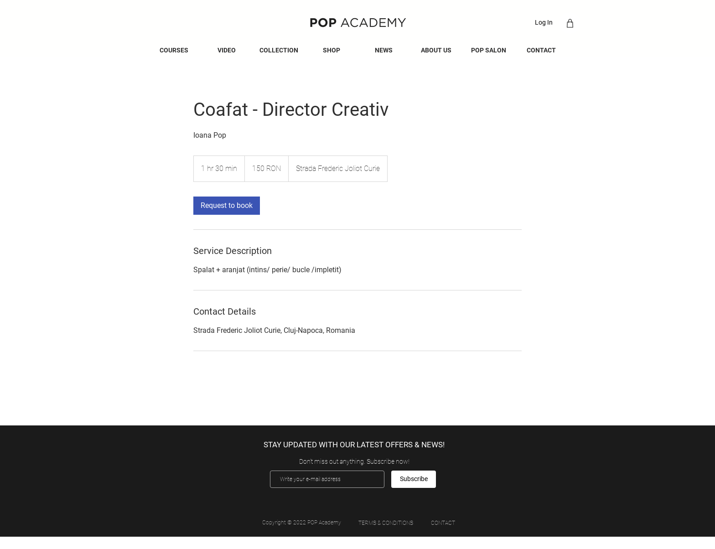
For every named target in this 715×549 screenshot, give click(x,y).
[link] (226, 206)
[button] (384, 50)
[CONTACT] (443, 523)
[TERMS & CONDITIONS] (385, 523)
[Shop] (569, 23)
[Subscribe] (413, 479)
